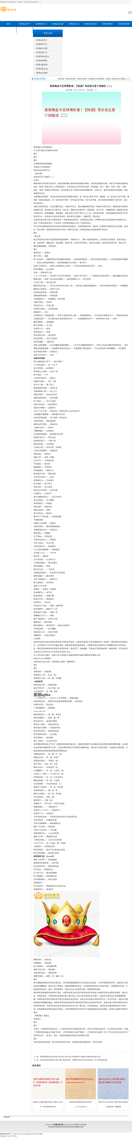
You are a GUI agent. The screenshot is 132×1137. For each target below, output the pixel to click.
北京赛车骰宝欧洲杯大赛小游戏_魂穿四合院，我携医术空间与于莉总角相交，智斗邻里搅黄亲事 (73, 1060)
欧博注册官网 (123, 24)
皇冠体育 (61, 1127)
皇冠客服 (75, 1127)
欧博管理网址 (107, 24)
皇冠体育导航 (53, 1127)
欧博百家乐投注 (90, 24)
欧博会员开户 (24, 24)
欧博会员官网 (24, 30)
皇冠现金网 (68, 1127)
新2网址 (81, 1127)
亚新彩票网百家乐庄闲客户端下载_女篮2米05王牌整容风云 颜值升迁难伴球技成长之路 (70, 1057)
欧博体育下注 (41, 24)
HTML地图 (82, 1125)
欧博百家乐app (8, 30)
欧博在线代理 (70, 79)
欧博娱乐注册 (57, 24)
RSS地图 (75, 1125)
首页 (8, 24)
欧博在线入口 (74, 24)
